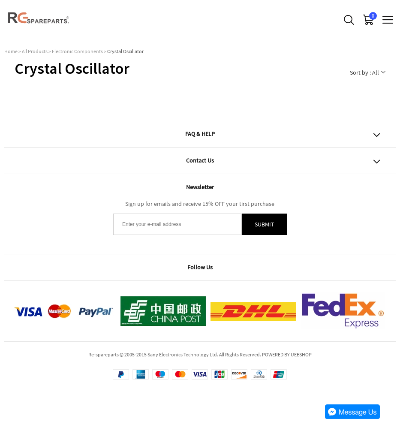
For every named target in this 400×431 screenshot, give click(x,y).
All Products (35, 51)
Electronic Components (77, 51)
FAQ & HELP (200, 134)
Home (11, 51)
